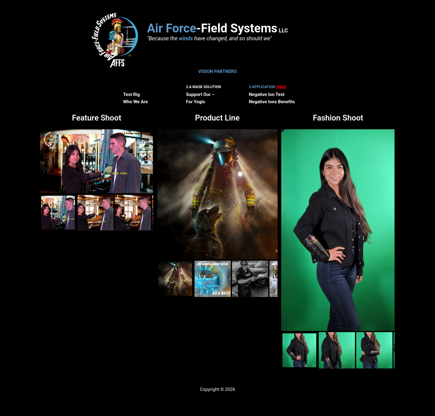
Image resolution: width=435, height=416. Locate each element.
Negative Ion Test (267, 94)
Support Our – (200, 94)
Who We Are (135, 101)
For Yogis (195, 101)
